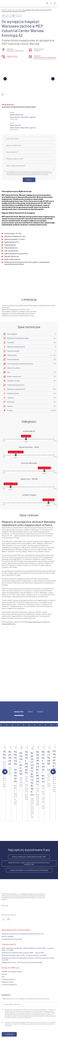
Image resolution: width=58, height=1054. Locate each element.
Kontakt (4, 974)
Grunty (40, 712)
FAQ (3, 977)
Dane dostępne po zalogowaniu (45, 58)
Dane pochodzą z (8, 622)
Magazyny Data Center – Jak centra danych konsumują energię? (22, 962)
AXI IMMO (4, 10)
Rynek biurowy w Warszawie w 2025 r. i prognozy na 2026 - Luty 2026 (24, 955)
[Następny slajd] (53, 771)
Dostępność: (37, 56)
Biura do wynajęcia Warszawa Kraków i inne (29, 857)
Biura (30, 712)
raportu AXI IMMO (20, 622)
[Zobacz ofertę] (3, 732)
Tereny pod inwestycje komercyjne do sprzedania (29, 870)
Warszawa (19, 10)
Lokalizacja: (10, 49)
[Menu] (55, 3)
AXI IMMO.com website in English (12, 971)
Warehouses (11, 10)
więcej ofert (29, 828)
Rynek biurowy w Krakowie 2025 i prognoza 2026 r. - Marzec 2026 (23, 953)
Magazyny (19, 712)
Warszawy (17, 583)
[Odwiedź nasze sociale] (4, 919)
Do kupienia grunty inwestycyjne (12, 939)
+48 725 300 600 (14, 119)
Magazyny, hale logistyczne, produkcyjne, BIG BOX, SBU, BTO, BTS (22, 934)
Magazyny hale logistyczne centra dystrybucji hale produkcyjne (29, 863)
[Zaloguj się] (50, 3)
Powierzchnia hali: (39, 49)
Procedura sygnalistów (9, 984)
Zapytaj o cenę (12, 56)
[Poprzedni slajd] (5, 771)
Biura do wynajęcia (8, 936)
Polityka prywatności (8, 979)
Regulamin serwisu (8, 982)
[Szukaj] (47, 3)
